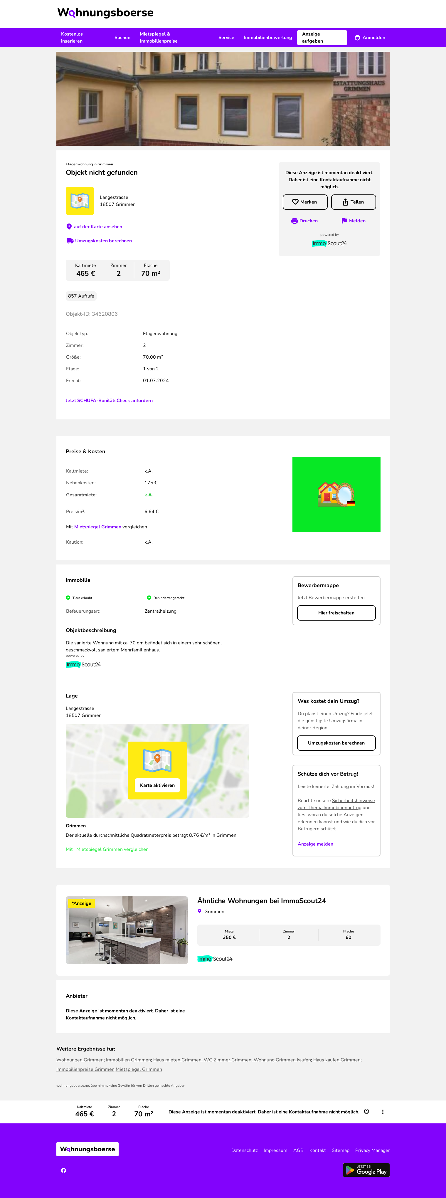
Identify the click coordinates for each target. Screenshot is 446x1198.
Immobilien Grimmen (128, 1060)
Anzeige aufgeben (312, 37)
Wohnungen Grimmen (80, 1060)
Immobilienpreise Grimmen (85, 1069)
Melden (357, 221)
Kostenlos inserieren (72, 37)
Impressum (275, 1150)
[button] (383, 1112)
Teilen (357, 202)
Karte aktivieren (157, 785)
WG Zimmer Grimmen (227, 1060)
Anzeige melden (315, 844)
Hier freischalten (336, 613)
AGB (298, 1150)
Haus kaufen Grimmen (337, 1060)
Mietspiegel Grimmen (97, 527)
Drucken (308, 221)
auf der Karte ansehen (98, 227)
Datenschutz (244, 1150)
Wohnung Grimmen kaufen (282, 1060)
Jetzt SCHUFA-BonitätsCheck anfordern (109, 400)
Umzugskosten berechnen (103, 241)
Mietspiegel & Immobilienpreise (159, 37)
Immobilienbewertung (268, 37)
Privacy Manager (372, 1150)
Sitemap (340, 1150)
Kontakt (317, 1150)
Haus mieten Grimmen (177, 1060)
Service (226, 37)
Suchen (122, 37)
